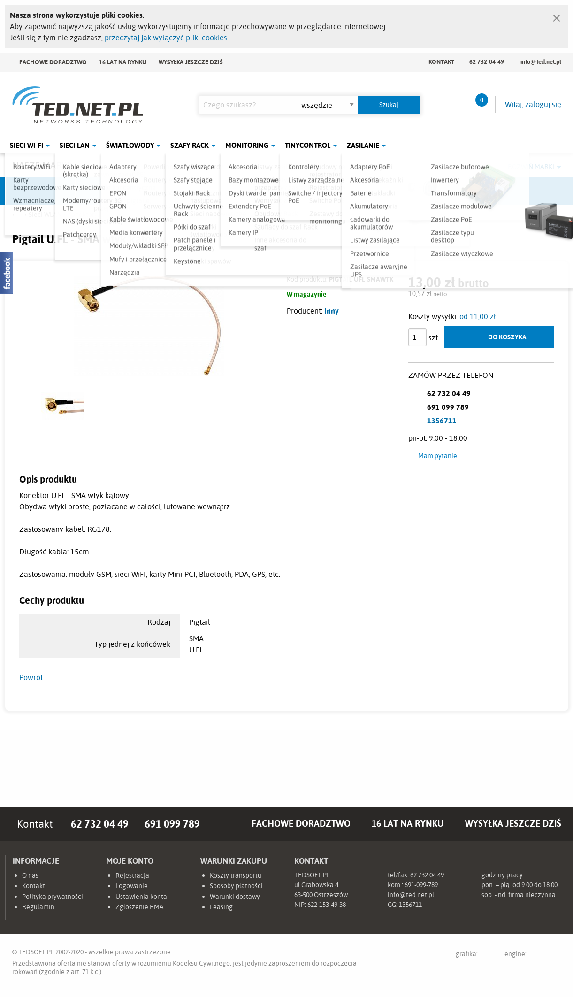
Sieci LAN (75, 145)
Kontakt (441, 61)
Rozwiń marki (531, 166)
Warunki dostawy (235, 896)
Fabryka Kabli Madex (181, 191)
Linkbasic (392, 191)
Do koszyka (507, 336)
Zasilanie (363, 145)
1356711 (442, 420)
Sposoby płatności (236, 886)
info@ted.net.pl (540, 61)
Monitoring (246, 145)
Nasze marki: (42, 165)
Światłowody (130, 145)
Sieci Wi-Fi (26, 145)
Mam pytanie (437, 456)
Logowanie (131, 886)
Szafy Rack (189, 145)
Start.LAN (533, 191)
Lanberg (463, 191)
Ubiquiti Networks (41, 191)
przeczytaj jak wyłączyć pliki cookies (166, 37)
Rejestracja (132, 875)
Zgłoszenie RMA (139, 907)
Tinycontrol (307, 145)
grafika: (476, 955)
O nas (30, 875)
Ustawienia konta (141, 896)
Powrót (31, 677)
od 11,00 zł (477, 316)
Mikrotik (111, 191)
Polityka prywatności (52, 896)
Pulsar (251, 191)
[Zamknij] (556, 15)
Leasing (221, 907)
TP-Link (322, 191)
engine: (532, 955)
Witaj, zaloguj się (533, 104)
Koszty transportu (235, 875)
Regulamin (38, 907)
